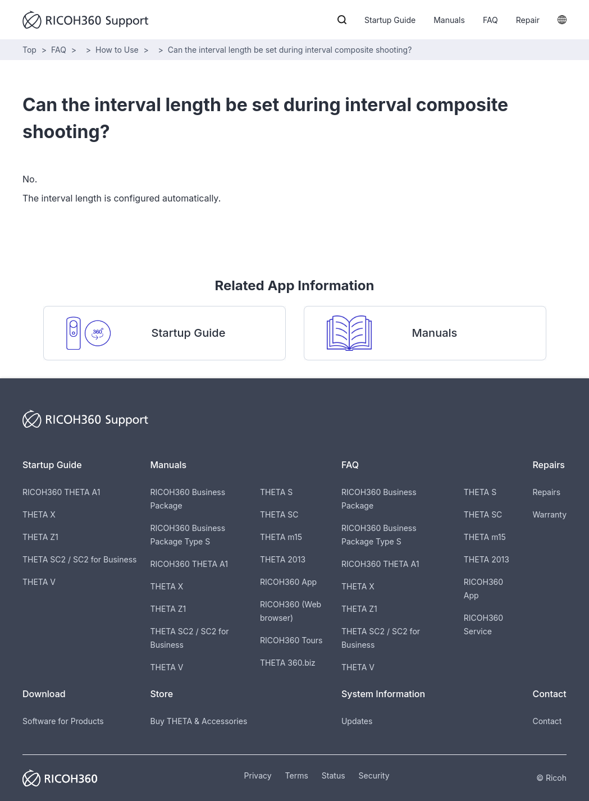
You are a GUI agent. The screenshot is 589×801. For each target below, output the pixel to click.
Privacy (258, 775)
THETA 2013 (282, 559)
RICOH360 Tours (291, 640)
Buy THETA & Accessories (198, 721)
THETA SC (279, 514)
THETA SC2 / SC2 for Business (79, 559)
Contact (546, 721)
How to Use (117, 49)
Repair (528, 20)
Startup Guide (390, 20)
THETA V (39, 582)
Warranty (549, 514)
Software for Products (63, 721)
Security (374, 775)
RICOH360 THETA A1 (61, 492)
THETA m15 (281, 537)
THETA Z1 (40, 537)
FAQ (490, 20)
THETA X (39, 514)
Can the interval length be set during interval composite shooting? (290, 49)
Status (333, 775)
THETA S (276, 492)
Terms (296, 775)
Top (29, 49)
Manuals (449, 20)
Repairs (546, 492)
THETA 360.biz (288, 662)
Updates (356, 721)
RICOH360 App (288, 582)
